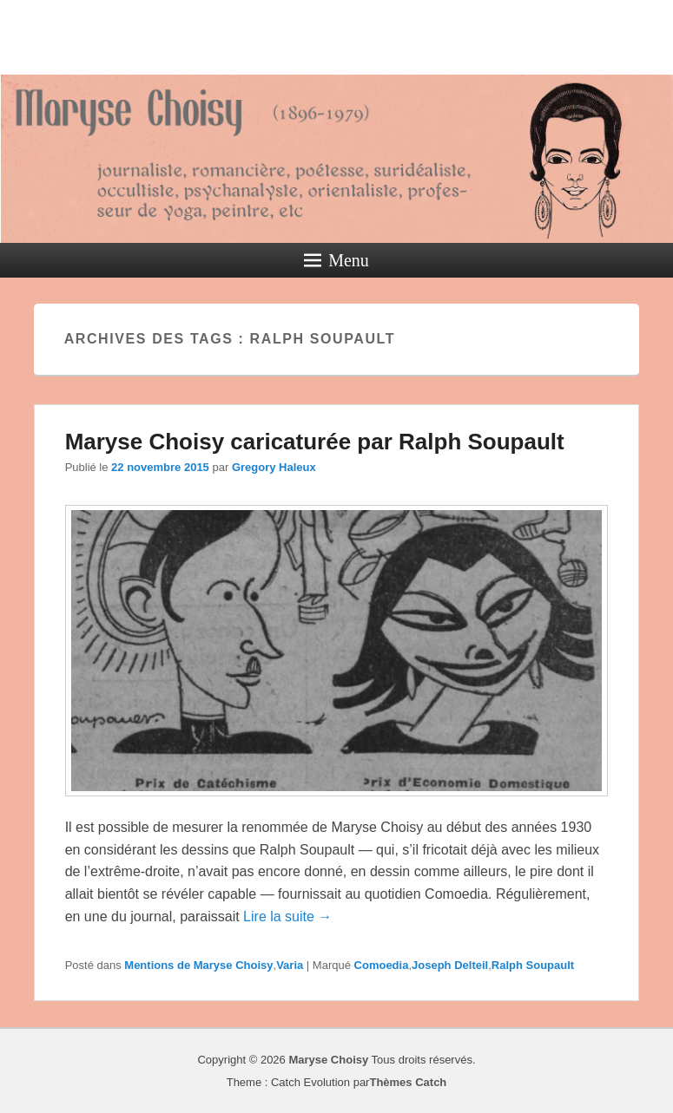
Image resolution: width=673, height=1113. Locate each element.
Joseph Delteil (450, 965)
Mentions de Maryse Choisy (198, 965)
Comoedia (381, 965)
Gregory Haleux (274, 467)
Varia (289, 965)
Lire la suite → (287, 916)
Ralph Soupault (533, 965)
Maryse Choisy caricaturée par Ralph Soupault (314, 442)
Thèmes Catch (407, 1082)
